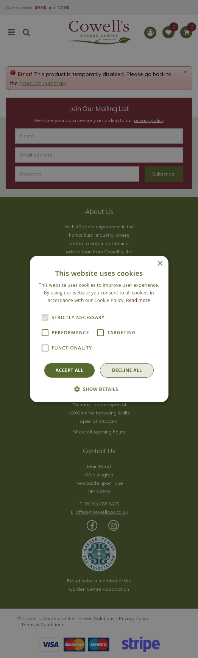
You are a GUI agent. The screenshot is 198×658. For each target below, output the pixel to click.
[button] (99, 389)
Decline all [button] (127, 370)
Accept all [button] (70, 370)
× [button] (160, 264)
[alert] (99, 329)
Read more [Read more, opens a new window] (138, 300)
